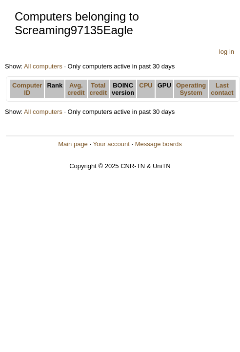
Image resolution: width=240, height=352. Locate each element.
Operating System (191, 89)
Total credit (98, 89)
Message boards (158, 144)
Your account (111, 144)
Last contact (222, 89)
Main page (73, 144)
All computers (43, 66)
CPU (145, 85)
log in (226, 51)
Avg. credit (75, 89)
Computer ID (27, 89)
